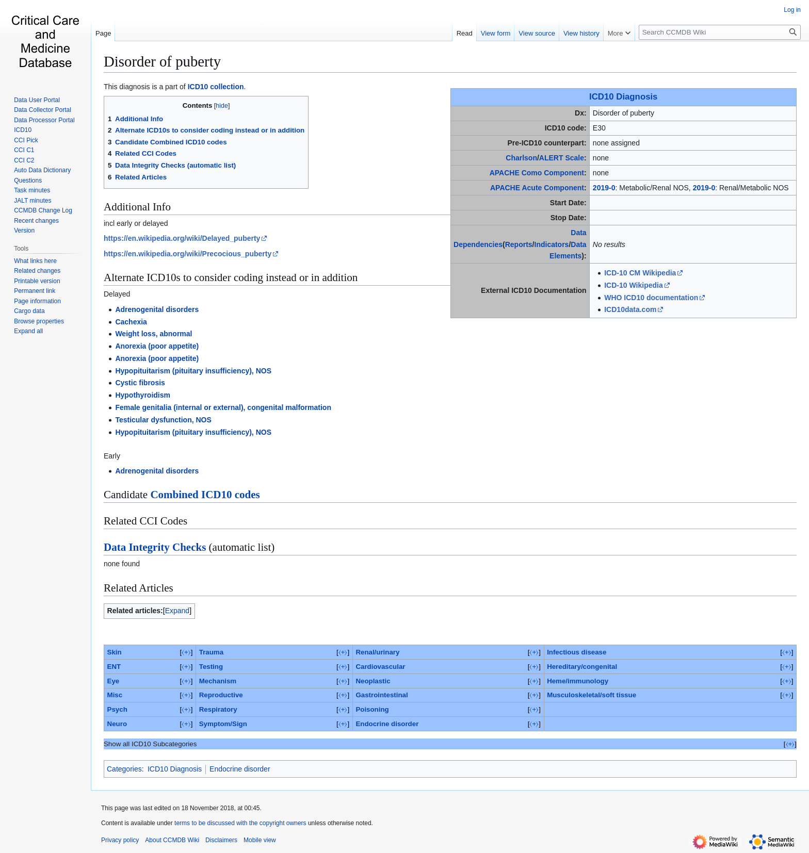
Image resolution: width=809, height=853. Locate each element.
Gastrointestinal (381, 695)
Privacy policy (120, 840)
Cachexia (131, 322)
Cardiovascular (380, 666)
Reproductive (221, 695)
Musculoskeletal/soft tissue (591, 695)
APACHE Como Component (537, 173)
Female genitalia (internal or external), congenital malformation (223, 407)
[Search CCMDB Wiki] (720, 32)
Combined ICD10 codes (205, 494)
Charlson (521, 158)
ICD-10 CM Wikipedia (640, 273)
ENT (114, 666)
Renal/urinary (377, 652)
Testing (211, 666)
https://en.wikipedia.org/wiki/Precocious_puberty (187, 254)
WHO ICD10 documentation (651, 297)
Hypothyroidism (142, 395)
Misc (115, 695)
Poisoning (372, 709)
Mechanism (217, 681)
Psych (117, 709)
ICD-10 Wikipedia (633, 285)
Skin (114, 652)
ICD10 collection (216, 87)
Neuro (117, 724)
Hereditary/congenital (582, 666)
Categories (124, 769)
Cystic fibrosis (140, 383)
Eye (113, 681)
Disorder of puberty (162, 61)
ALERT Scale (561, 158)
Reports (518, 244)
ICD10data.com (630, 309)
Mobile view (260, 840)
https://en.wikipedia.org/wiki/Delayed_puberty (182, 238)
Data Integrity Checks (155, 547)
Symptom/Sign (223, 724)
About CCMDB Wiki (172, 840)
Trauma (211, 652)
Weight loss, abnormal (153, 334)
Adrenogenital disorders (157, 309)
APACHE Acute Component (537, 188)
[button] (28, 331)
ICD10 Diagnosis (623, 97)
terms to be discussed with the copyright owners (240, 823)
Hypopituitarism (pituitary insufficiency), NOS (193, 371)
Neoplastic (372, 681)
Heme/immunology (577, 681)
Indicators (552, 244)
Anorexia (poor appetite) (157, 346)
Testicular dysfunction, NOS (163, 420)
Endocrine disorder (386, 724)
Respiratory (218, 709)
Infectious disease (576, 652)
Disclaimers (221, 840)
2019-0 (604, 188)
